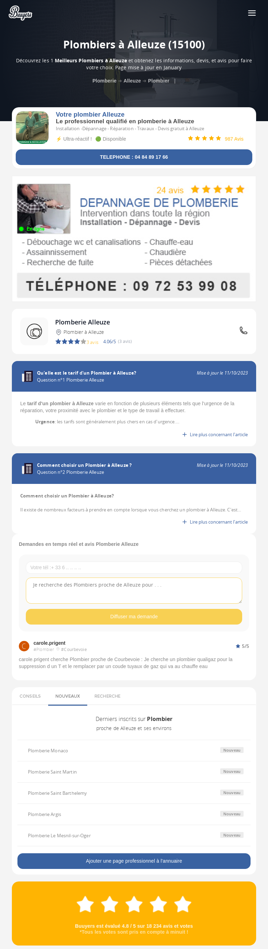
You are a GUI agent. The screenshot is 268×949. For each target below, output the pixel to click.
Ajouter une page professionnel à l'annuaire (134, 861)
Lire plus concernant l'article (214, 434)
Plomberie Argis (44, 814)
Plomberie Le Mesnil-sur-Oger (59, 835)
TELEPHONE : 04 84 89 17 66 (134, 157)
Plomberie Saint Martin (52, 772)
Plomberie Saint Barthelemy (57, 793)
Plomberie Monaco (48, 750)
